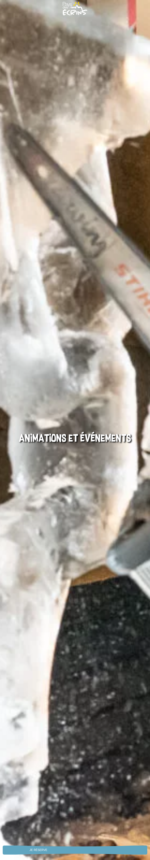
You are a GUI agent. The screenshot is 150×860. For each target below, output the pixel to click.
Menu (75, 850)
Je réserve (38, 850)
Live (111, 850)
